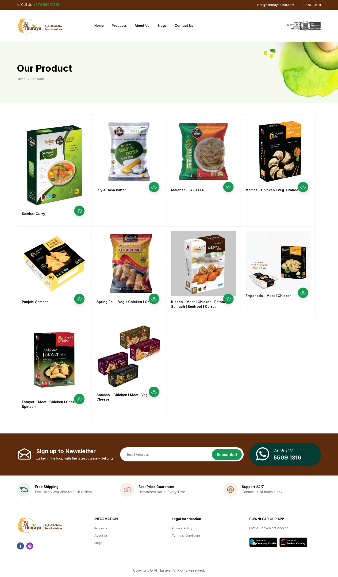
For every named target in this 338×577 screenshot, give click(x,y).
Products (119, 25)
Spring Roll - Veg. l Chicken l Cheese (127, 302)
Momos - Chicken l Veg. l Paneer (273, 190)
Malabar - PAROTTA (187, 190)
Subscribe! (227, 454)
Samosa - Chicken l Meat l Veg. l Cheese (123, 397)
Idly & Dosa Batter (111, 190)
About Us (142, 25)
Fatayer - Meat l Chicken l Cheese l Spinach (51, 404)
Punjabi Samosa (35, 302)
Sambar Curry (33, 214)
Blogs (162, 25)
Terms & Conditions (186, 535)
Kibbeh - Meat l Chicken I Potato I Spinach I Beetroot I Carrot (199, 304)
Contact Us (184, 25)
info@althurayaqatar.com (275, 5)
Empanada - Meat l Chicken (269, 296)
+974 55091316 (46, 5)
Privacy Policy (182, 528)
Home (99, 25)
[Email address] (182, 454)
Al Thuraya (162, 570)
